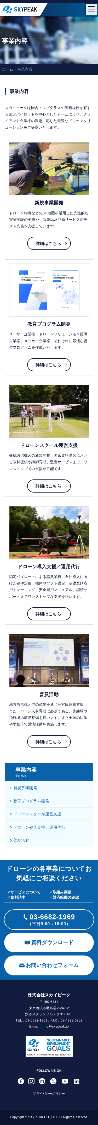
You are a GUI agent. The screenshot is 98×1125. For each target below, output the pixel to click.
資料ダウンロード (49, 942)
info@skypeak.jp (56, 1026)
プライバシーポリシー (49, 1093)
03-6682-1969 (52, 917)
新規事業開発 (23, 787)
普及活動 (19, 840)
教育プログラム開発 (29, 801)
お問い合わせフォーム (49, 965)
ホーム (7, 69)
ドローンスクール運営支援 (35, 814)
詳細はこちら (48, 243)
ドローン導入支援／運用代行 (37, 827)
